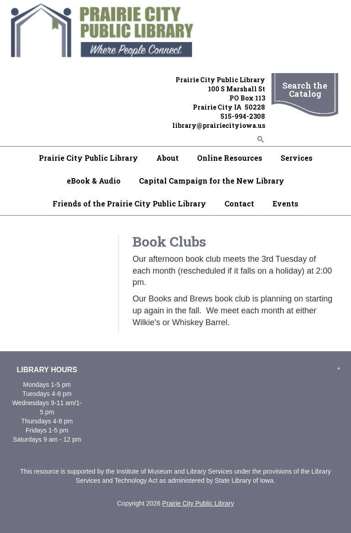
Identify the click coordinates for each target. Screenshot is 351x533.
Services (297, 158)
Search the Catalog (304, 89)
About (167, 158)
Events (285, 203)
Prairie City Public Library (88, 158)
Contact (239, 203)
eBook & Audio (94, 180)
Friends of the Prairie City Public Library (129, 203)
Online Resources (229, 158)
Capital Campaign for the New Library (211, 180)
